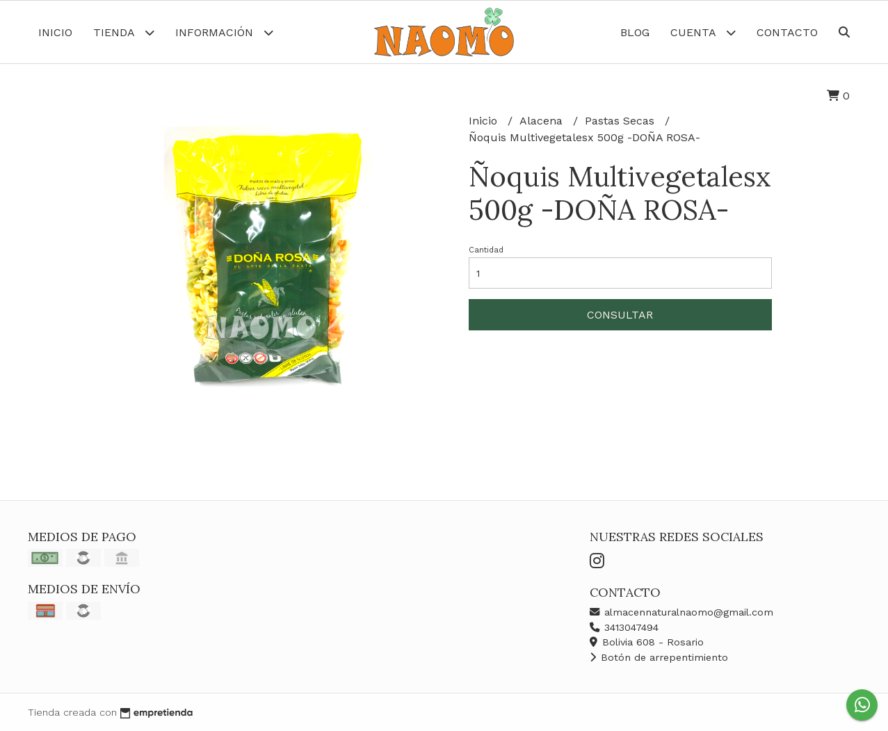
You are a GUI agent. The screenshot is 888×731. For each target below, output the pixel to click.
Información (224, 32)
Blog (634, 32)
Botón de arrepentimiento (659, 657)
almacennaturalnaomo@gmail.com (681, 612)
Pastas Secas (621, 120)
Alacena (542, 120)
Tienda (123, 32)
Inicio (55, 32)
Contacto (787, 32)
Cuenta (703, 32)
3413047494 (624, 627)
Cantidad (486, 250)
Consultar (620, 314)
